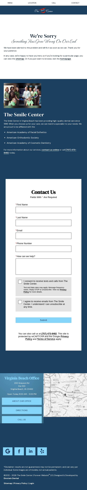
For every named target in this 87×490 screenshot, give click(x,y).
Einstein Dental (11, 478)
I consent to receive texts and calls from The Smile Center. (46, 286)
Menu (10, 3)
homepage (65, 58)
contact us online (50, 149)
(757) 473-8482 (49, 333)
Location (32, 3)
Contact (75, 3)
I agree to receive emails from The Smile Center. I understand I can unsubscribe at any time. (44, 304)
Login (31, 483)
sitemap (20, 58)
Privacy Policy (20, 483)
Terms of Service (46, 339)
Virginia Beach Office (22, 378)
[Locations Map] (65, 395)
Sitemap (8, 483)
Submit (43, 320)
